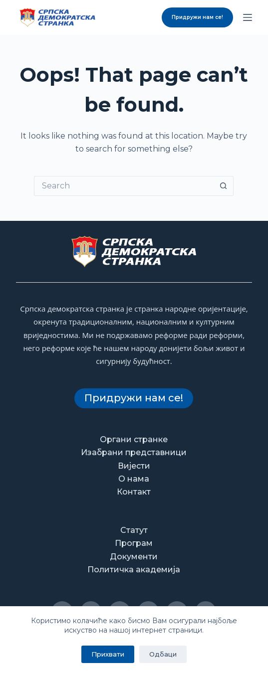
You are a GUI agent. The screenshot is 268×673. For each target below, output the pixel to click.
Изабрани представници (134, 452)
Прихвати (107, 654)
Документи (134, 556)
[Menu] (247, 17)
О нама (133, 479)
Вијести (134, 466)
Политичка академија (133, 569)
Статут (134, 530)
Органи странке (134, 439)
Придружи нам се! (197, 17)
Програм (134, 543)
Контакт (134, 492)
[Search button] (224, 186)
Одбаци (163, 654)
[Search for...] (124, 186)
